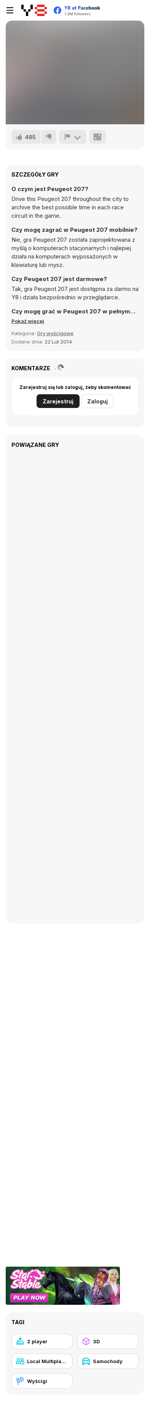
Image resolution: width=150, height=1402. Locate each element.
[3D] (108, 1341)
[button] (27, 321)
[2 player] (42, 1341)
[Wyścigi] (42, 1381)
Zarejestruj (58, 401)
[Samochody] (108, 1361)
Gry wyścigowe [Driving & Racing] (55, 333)
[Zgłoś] (72, 137)
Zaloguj (97, 401)
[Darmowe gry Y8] (34, 10)
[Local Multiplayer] (42, 1361)
